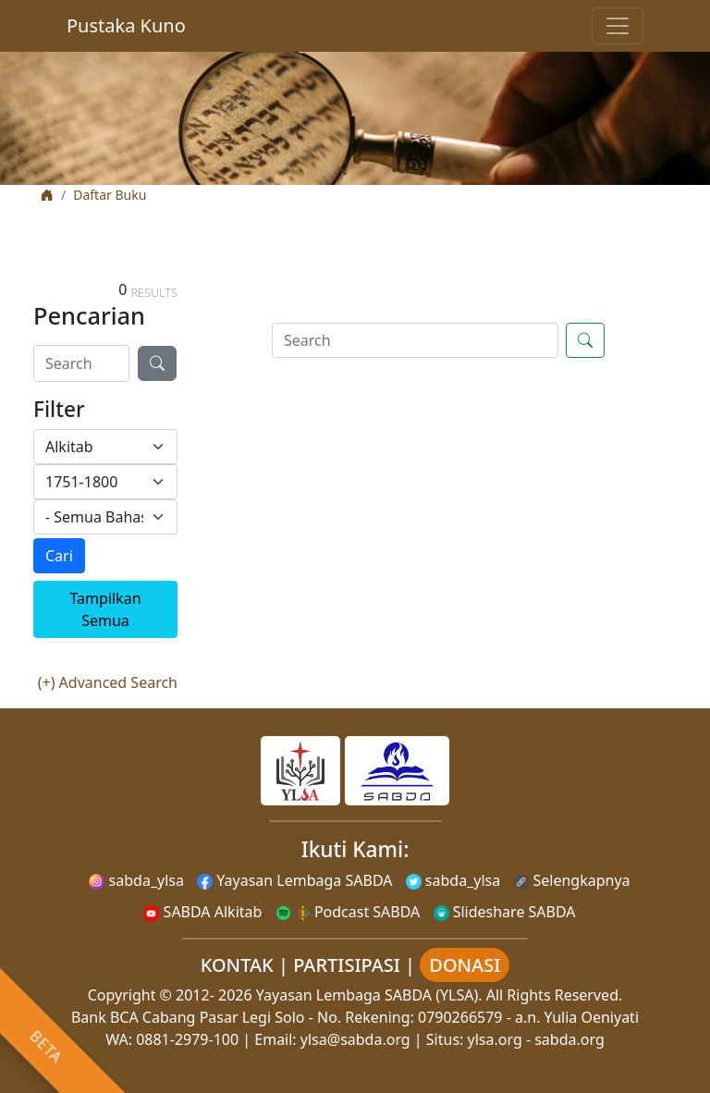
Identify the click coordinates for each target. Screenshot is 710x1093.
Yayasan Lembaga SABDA (294, 880)
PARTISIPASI (346, 964)
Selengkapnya (571, 880)
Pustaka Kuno (126, 25)
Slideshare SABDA (505, 912)
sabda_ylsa (136, 880)
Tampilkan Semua (105, 609)
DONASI (464, 964)
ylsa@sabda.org (355, 1039)
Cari (59, 556)
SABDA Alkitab (202, 912)
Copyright (122, 995)
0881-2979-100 (187, 1039)
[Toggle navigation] (617, 25)
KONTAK (237, 964)
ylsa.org (495, 1039)
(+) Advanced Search (108, 682)
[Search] (81, 363)
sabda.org (569, 1039)
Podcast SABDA (348, 912)
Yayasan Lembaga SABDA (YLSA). (369, 995)
